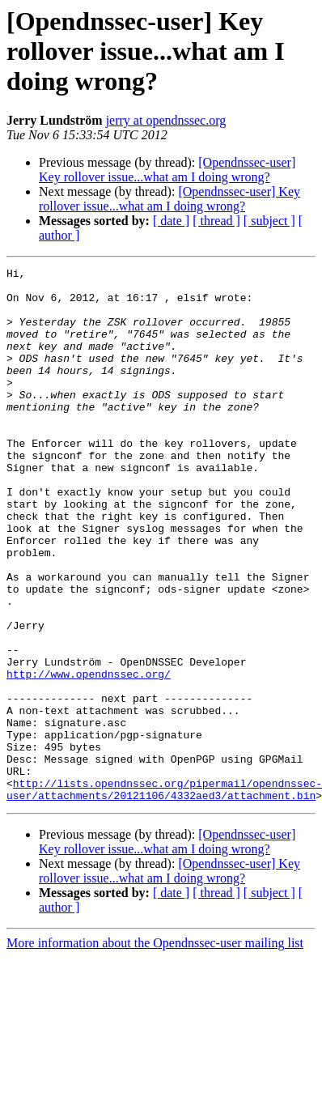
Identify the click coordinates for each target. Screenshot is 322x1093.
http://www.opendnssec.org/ (88, 756)
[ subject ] (269, 221)
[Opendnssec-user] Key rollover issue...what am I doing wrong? (167, 169)
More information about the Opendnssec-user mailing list (154, 1050)
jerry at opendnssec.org (166, 120)
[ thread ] (216, 221)
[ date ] (171, 221)
